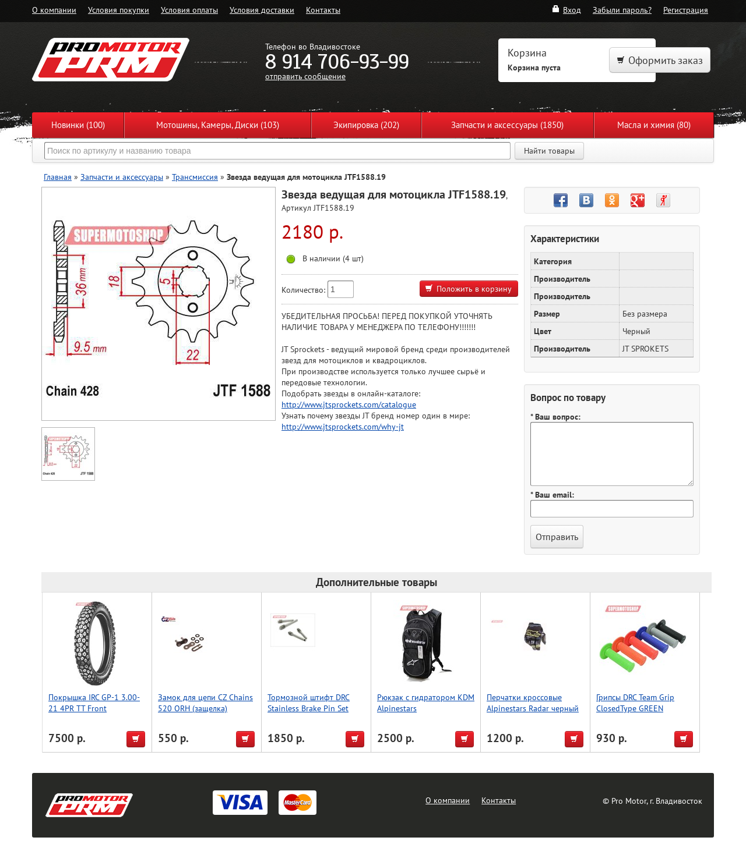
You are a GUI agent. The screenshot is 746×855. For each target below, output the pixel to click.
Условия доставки (262, 9)
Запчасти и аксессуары (121, 176)
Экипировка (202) (366, 124)
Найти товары (549, 151)
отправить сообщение (305, 75)
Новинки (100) (78, 124)
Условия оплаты (189, 9)
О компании (54, 9)
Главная (58, 176)
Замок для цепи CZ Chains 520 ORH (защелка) (205, 702)
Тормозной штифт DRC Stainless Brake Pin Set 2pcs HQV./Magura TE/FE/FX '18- (309, 713)
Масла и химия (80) (654, 124)
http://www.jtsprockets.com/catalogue (348, 404)
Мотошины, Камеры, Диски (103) (217, 124)
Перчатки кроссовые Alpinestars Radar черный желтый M (533, 708)
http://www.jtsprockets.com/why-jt (342, 426)
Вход (566, 9)
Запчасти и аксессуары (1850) (507, 124)
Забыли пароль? (622, 9)
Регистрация (685, 9)
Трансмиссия (195, 176)
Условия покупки (118, 9)
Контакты (323, 9)
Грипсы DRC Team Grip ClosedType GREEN (635, 702)
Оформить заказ (660, 60)
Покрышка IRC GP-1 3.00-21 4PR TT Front (94, 702)
